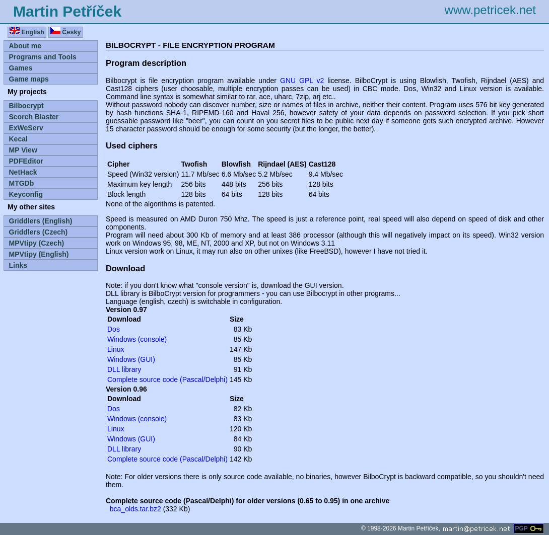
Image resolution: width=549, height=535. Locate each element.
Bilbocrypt (26, 106)
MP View (23, 150)
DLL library (124, 369)
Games (21, 68)
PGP (528, 528)
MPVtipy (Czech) (36, 243)
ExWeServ (26, 128)
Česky (65, 31)
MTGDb (21, 183)
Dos (113, 329)
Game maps (29, 79)
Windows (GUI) (131, 359)
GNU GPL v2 (302, 81)
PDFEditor (26, 161)
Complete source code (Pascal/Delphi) (167, 379)
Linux (115, 349)
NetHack (23, 172)
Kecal (18, 139)
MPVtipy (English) (39, 254)
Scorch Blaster (34, 117)
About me (25, 46)
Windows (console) (137, 339)
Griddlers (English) (41, 221)
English (27, 31)
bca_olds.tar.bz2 (135, 509)
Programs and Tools (43, 57)
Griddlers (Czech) (38, 232)
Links (18, 265)
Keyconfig (26, 194)
